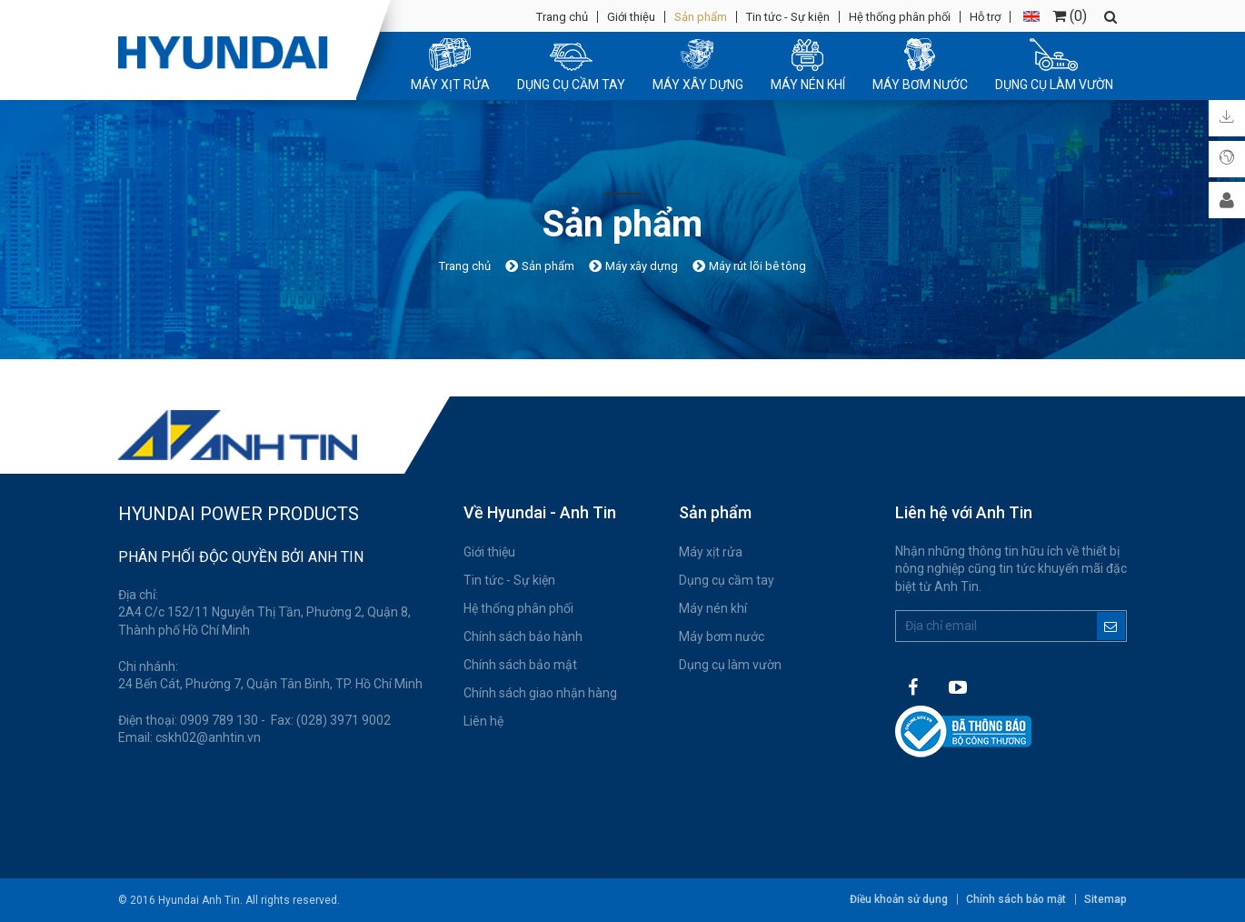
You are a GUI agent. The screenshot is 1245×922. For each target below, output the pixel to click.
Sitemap (1105, 899)
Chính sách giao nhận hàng (540, 693)
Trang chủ (562, 17)
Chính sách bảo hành (523, 636)
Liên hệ (483, 721)
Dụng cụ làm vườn (730, 664)
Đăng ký (1111, 626)
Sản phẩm (700, 17)
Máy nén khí (713, 608)
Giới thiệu (631, 17)
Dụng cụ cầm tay (726, 580)
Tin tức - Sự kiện (788, 17)
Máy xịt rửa (710, 552)
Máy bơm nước (721, 636)
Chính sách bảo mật (520, 664)
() (1069, 16)
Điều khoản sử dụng (899, 899)
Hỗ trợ (985, 17)
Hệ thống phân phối (900, 17)
